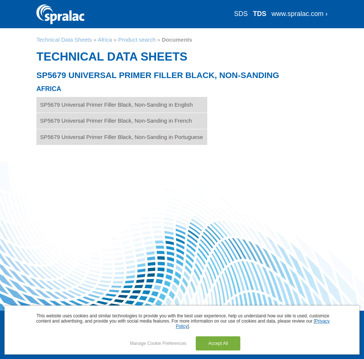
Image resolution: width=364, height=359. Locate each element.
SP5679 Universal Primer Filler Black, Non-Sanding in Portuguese (121, 137)
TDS (259, 13)
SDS (241, 13)
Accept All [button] (218, 343)
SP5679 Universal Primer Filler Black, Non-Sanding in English (116, 104)
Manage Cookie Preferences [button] (158, 343)
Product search (137, 39)
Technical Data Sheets (64, 39)
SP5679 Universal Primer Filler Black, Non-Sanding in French (116, 120)
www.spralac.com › (300, 13)
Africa (105, 39)
